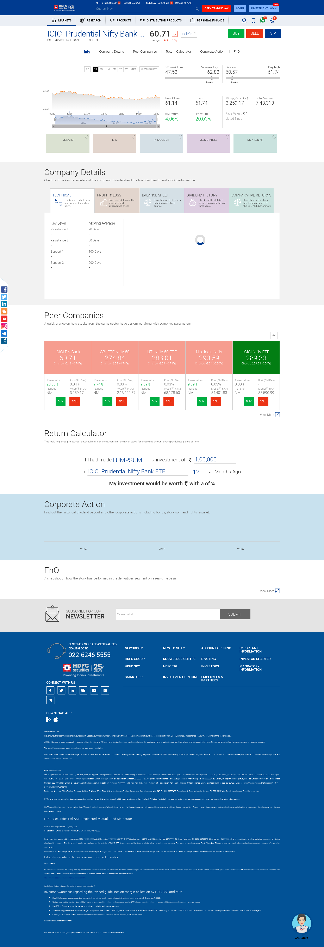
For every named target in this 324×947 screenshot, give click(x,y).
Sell (255, 33)
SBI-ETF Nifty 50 (115, 352)
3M (114, 69)
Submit (235, 614)
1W (101, 69)
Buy (236, 33)
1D (95, 69)
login (240, 8)
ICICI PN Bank (67, 352)
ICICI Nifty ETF (256, 352)
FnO (237, 51)
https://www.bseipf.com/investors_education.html (65, 878)
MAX (133, 69)
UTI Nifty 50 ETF (162, 352)
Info (87, 51)
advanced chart (149, 69)
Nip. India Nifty (209, 352)
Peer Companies (145, 51)
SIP (273, 33)
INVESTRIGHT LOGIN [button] (263, 8)
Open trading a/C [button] (217, 8)
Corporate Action (212, 51)
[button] (189, 34)
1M (108, 69)
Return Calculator (178, 51)
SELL (75, 401)
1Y (120, 69)
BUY (60, 401)
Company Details (111, 51)
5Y (126, 69)
